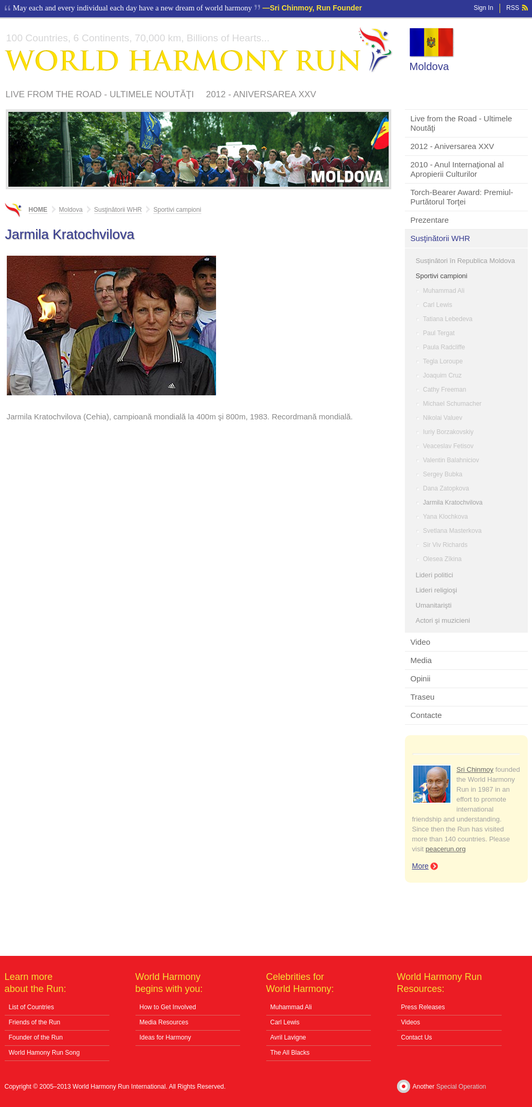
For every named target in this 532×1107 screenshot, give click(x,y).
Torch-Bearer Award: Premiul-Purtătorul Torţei (462, 197)
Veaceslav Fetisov (448, 446)
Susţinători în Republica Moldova (465, 261)
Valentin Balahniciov (451, 460)
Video (421, 641)
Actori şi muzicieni (443, 620)
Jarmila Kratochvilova (453, 502)
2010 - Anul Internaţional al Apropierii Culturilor (457, 169)
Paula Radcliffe (444, 347)
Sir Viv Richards (445, 545)
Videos (410, 1022)
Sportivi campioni (442, 276)
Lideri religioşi (436, 590)
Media (421, 660)
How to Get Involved (168, 1007)
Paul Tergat (439, 333)
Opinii (421, 678)
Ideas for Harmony (165, 1037)
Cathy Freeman (445, 389)
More (420, 866)
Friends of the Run (35, 1022)
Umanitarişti (434, 605)
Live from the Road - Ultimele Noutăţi (100, 94)
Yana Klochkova (445, 516)
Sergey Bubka (442, 474)
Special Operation (461, 1086)
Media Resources (164, 1022)
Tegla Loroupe (443, 361)
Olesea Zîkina (442, 559)
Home (38, 209)
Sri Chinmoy (475, 769)
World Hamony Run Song (44, 1052)
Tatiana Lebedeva (448, 319)
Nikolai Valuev (442, 417)
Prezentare (430, 219)
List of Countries (31, 1007)
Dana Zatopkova (446, 488)
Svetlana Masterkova (452, 530)
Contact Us (416, 1037)
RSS (512, 8)
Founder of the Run (36, 1037)
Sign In (483, 8)
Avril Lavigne (288, 1037)
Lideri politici (435, 575)
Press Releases (423, 1007)
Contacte (426, 715)
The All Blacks (290, 1052)
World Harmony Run (199, 50)
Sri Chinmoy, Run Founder (316, 8)
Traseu (423, 696)
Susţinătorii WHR (440, 238)
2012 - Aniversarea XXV (261, 94)
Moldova (429, 66)
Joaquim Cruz (442, 375)
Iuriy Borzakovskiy (448, 432)
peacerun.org (446, 849)
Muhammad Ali (444, 290)
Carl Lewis (437, 305)
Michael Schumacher (452, 403)
